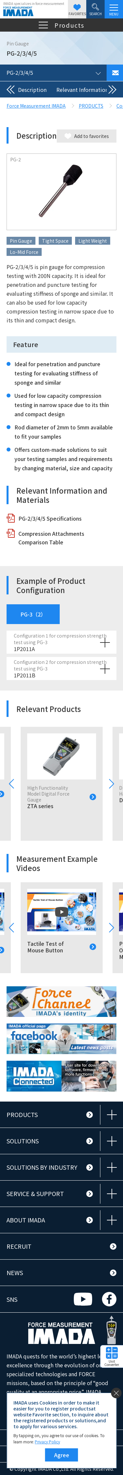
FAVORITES (77, 10)
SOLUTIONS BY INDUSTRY (42, 1167)
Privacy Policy (47, 1441)
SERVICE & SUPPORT (35, 1193)
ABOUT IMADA (26, 1220)
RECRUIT (19, 1246)
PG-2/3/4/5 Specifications (50, 518)
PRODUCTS (22, 1114)
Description (32, 90)
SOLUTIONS (23, 1140)
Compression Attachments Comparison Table (51, 538)
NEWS (15, 1272)
